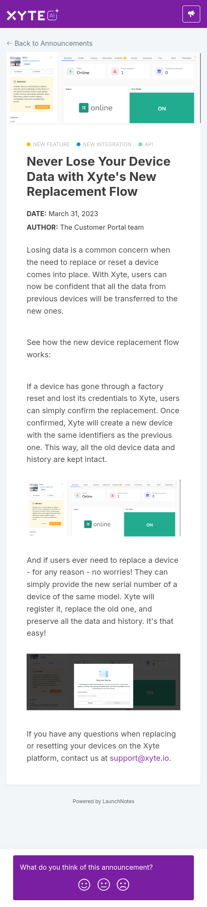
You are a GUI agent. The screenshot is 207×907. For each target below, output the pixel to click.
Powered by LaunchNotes (103, 801)
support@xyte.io (139, 758)
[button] (84, 883)
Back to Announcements (50, 43)
